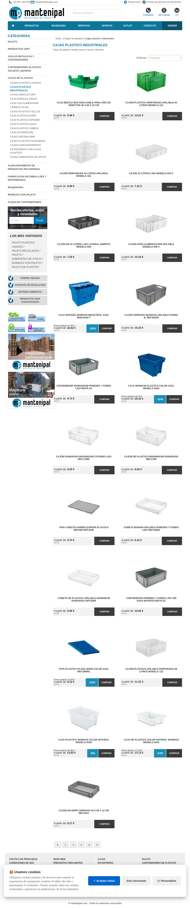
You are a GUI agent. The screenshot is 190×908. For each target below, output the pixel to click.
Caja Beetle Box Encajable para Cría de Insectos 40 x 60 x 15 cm (84, 104)
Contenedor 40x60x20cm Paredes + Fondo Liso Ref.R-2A (83, 387)
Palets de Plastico (25, 267)
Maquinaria (16, 187)
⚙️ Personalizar (166, 880)
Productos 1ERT (19, 49)
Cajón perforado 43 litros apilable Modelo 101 (84, 174)
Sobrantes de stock (26, 258)
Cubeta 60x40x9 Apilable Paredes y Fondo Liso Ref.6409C (151, 528)
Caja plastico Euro (23, 115)
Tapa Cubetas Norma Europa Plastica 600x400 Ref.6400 (84, 528)
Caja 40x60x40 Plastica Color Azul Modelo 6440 (151, 387)
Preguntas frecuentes (68, 863)
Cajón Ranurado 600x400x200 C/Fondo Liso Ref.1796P (84, 458)
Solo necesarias (136, 880)
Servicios (84, 25)
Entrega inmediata (30, 292)
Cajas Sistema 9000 (22, 136)
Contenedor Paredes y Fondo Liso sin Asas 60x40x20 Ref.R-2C (151, 599)
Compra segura (30, 278)
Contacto (148, 11)
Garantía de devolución (30, 285)
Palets (12, 41)
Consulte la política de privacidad (23, 226)
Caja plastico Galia (23, 124)
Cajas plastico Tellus (25, 111)
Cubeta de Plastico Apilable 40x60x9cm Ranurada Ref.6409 (84, 599)
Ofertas (107, 25)
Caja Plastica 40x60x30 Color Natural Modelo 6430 (83, 741)
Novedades (59, 25)
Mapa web (59, 859)
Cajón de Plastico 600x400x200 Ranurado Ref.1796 (151, 458)
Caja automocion (21, 132)
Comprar (104, 116)
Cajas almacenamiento (25, 145)
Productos (31, 25)
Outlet (127, 25)
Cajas (101, 859)
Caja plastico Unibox (24, 128)
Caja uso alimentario (24, 103)
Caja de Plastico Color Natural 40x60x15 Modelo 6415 (151, 741)
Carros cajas (19, 107)
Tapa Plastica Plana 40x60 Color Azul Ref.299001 (84, 670)
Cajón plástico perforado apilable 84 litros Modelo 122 (151, 104)
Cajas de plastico (20, 78)
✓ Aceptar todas (104, 880)
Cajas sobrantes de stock (28, 157)
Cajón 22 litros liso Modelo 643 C (151, 173)
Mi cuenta (164, 11)
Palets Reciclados (25, 250)
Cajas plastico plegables (27, 141)
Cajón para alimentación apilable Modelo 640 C (151, 245)
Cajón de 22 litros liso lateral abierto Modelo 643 (83, 245)
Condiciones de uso (21, 863)
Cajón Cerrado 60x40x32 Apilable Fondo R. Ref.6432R (151, 316)
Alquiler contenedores (24, 202)
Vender (172, 25)
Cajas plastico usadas (25, 82)
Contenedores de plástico (159, 863)
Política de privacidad (23, 859)
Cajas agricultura (22, 94)
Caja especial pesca (23, 98)
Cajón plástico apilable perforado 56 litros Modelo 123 (151, 670)
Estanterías (105, 863)
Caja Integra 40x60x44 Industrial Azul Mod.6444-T (83, 316)
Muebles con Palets (22, 194)
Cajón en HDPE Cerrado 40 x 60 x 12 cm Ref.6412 (84, 811)
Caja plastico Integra (25, 119)
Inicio (59, 38)
